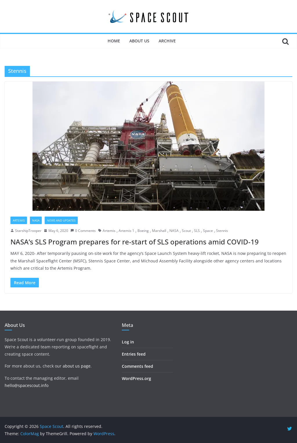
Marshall (159, 230)
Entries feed (134, 354)
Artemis (19, 220)
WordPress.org (136, 378)
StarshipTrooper (28, 230)
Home (114, 41)
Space (208, 230)
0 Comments (83, 230)
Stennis (222, 230)
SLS (197, 230)
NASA (35, 220)
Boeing (143, 230)
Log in (128, 342)
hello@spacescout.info (26, 385)
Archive (167, 41)
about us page (76, 366)
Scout (186, 230)
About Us (139, 41)
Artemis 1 (126, 230)
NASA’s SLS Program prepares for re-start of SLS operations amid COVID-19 (134, 241)
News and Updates (61, 220)
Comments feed (137, 366)
